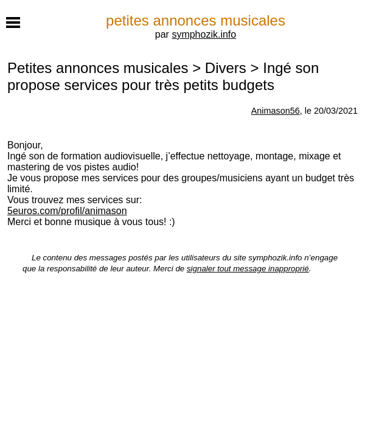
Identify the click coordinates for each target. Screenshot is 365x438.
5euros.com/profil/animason (67, 211)
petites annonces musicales (195, 20)
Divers (225, 68)
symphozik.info (204, 34)
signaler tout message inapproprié (248, 268)
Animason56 (275, 111)
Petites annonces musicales (98, 68)
